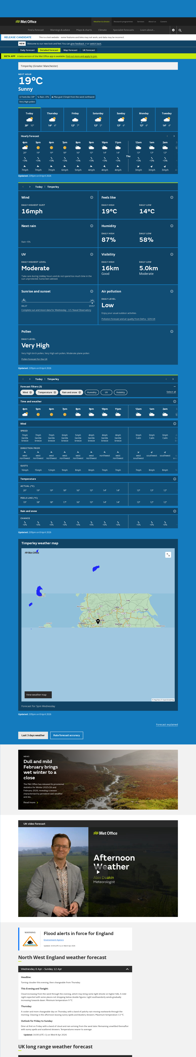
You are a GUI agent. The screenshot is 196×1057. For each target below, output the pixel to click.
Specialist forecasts (123, 30)
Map (70, 50)
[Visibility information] (171, 254)
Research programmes (123, 21)
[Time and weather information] (174, 401)
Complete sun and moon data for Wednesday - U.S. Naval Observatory (56, 310)
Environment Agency (54, 940)
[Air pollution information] (171, 291)
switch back (95, 43)
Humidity (92, 392)
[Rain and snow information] (174, 511)
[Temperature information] (174, 479)
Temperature (46, 392)
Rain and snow (70, 392)
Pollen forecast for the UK (34, 359)
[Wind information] (174, 423)
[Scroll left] (167, 136)
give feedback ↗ (78, 43)
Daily (27, 50)
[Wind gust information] (91, 197)
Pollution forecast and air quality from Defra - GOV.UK (128, 318)
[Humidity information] (171, 226)
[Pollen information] (171, 331)
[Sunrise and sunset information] (91, 291)
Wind (26, 392)
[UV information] (91, 254)
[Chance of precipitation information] (91, 226)
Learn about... (147, 30)
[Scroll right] (174, 136)
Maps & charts (84, 30)
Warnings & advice (60, 30)
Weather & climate (102, 21)
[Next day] (30, 186)
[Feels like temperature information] (171, 197)
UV (106, 392)
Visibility (120, 392)
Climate (102, 30)
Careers (163, 21)
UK (89, 50)
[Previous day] (23, 186)
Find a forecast (36, 30)
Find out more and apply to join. (81, 56)
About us (152, 21)
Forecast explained (167, 724)
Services (140, 21)
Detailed (49, 50)
